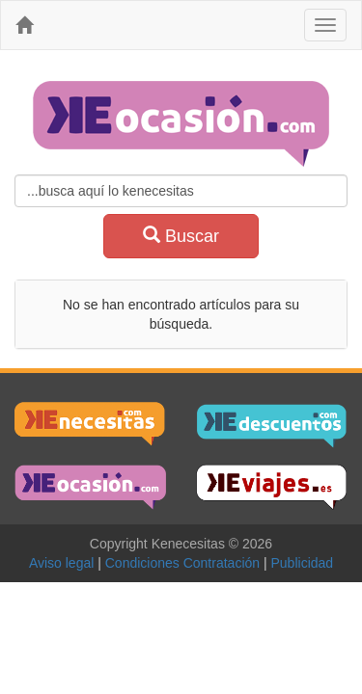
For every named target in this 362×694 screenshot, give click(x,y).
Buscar (181, 236)
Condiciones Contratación (186, 563)
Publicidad (302, 563)
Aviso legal (65, 563)
